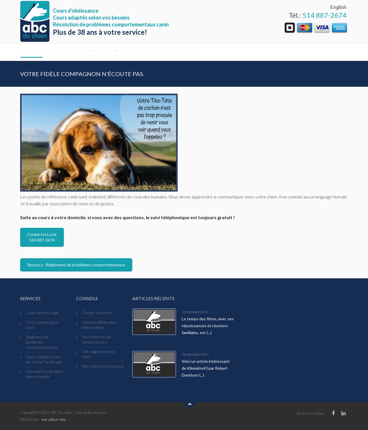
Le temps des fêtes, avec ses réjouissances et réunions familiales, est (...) (208, 325)
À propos (66, 52)
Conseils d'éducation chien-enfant (100, 325)
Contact (244, 52)
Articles (170, 52)
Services (134, 52)
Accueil (35, 52)
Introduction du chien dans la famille (44, 374)
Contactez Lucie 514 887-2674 (42, 237)
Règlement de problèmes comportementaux (41, 342)
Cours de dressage (42, 312)
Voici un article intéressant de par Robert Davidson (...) (206, 368)
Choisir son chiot (97, 312)
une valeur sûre (53, 419)
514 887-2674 (324, 15)
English (338, 7)
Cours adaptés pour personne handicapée (44, 359)
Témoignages (207, 52)
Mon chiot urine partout (103, 366)
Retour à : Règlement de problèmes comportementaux (76, 264)
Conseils (99, 52)
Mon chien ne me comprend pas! (96, 339)
